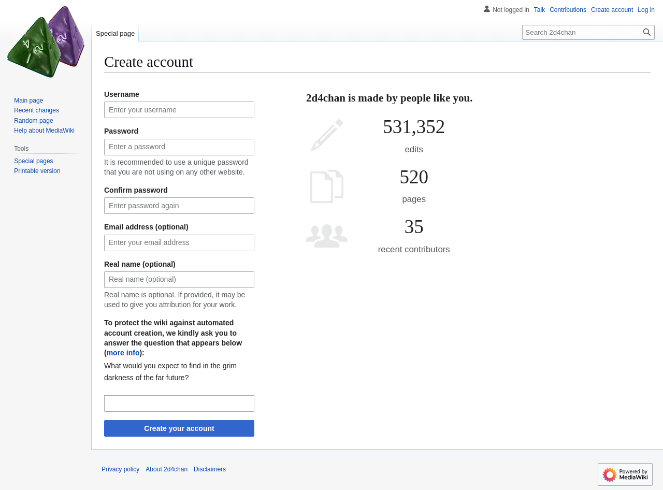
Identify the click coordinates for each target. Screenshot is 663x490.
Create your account (179, 428)
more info (123, 353)
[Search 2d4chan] (588, 32)
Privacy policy (120, 469)
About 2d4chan (167, 469)
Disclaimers (210, 469)
